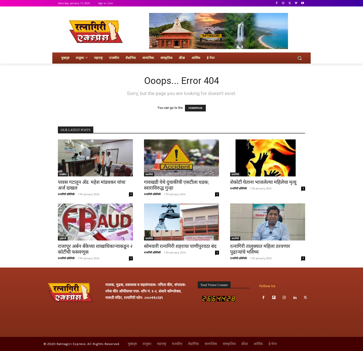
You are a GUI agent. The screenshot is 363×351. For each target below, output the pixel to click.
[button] (299, 58)
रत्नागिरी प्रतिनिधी (66, 194)
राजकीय (62, 174)
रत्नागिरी (149, 174)
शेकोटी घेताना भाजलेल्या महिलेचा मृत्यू (263, 182)
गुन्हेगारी (62, 238)
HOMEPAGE (195, 108)
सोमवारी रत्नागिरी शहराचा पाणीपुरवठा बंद (180, 246)
